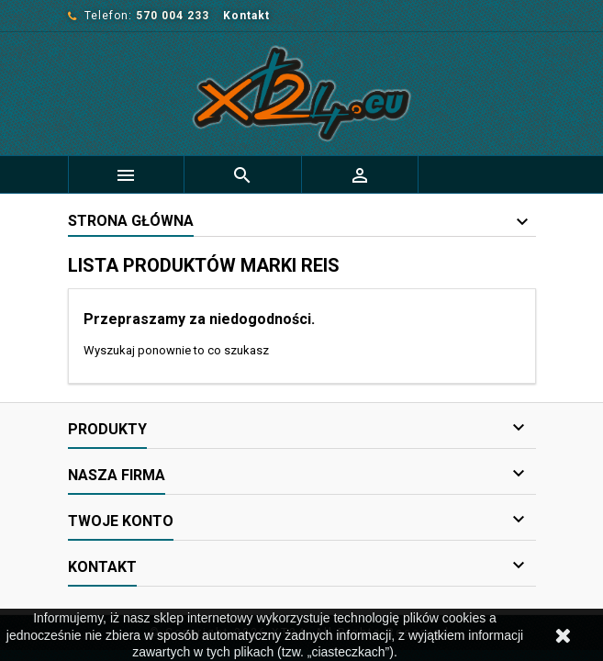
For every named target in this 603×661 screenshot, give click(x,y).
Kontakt (246, 15)
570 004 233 (172, 15)
